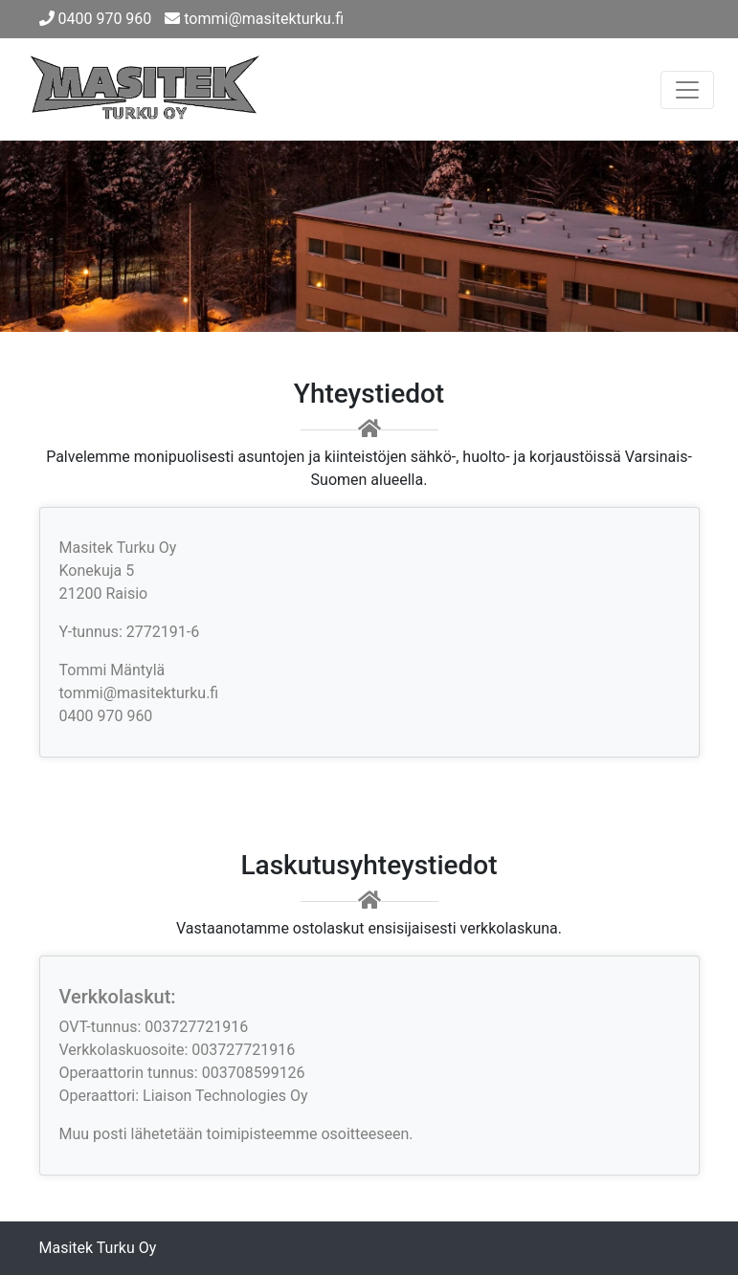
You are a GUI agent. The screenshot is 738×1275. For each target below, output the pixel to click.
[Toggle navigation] (687, 90)
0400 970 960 (95, 19)
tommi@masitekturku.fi (254, 19)
